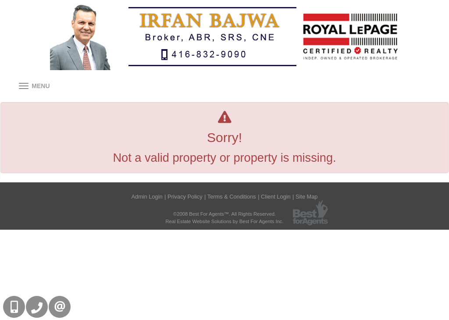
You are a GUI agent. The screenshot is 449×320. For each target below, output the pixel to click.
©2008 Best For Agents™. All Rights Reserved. (224, 214)
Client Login (276, 196)
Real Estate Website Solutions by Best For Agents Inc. (224, 221)
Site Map (307, 196)
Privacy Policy (185, 196)
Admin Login (147, 196)
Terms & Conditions (231, 196)
